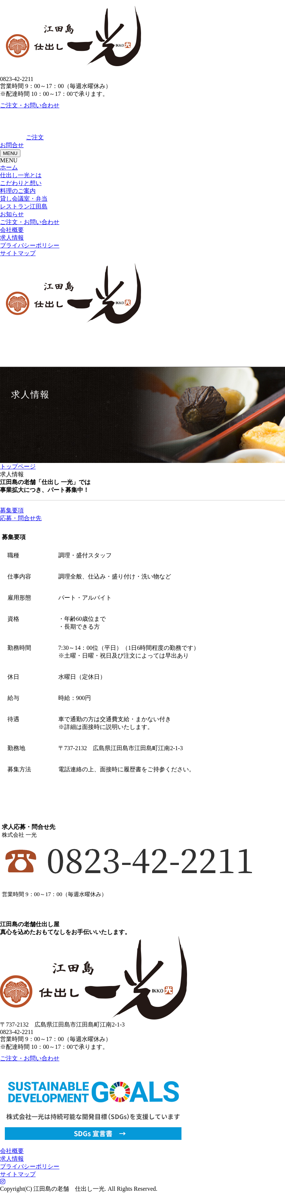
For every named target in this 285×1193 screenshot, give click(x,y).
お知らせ (12, 214)
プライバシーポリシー (29, 245)
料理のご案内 (18, 191)
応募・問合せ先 (21, 518)
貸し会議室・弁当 (24, 198)
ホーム (9, 167)
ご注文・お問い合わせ (29, 105)
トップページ (18, 466)
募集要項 (12, 510)
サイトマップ (18, 253)
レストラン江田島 (24, 206)
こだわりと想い (21, 183)
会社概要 (12, 230)
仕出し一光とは (21, 175)
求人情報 (12, 237)
